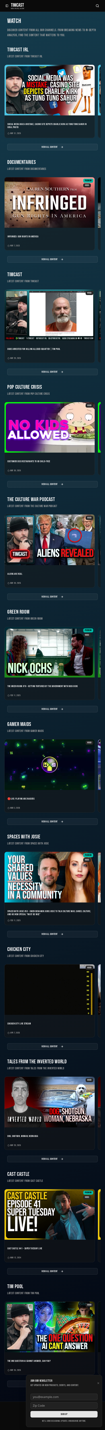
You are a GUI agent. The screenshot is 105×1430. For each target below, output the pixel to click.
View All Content (52, 147)
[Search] (97, 6)
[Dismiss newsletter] (98, 1383)
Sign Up (64, 1414)
